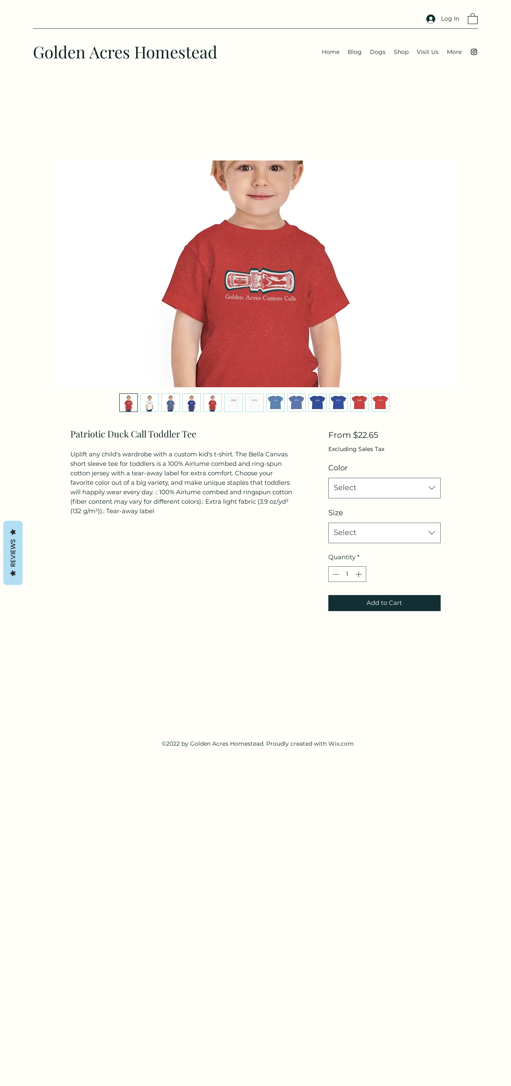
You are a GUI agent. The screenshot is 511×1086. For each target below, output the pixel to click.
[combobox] (384, 488)
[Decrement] (335, 574)
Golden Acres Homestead (125, 52)
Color (338, 467)
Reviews (13, 553)
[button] (473, 18)
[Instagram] (474, 52)
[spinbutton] (347, 574)
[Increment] (359, 574)
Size (335, 512)
